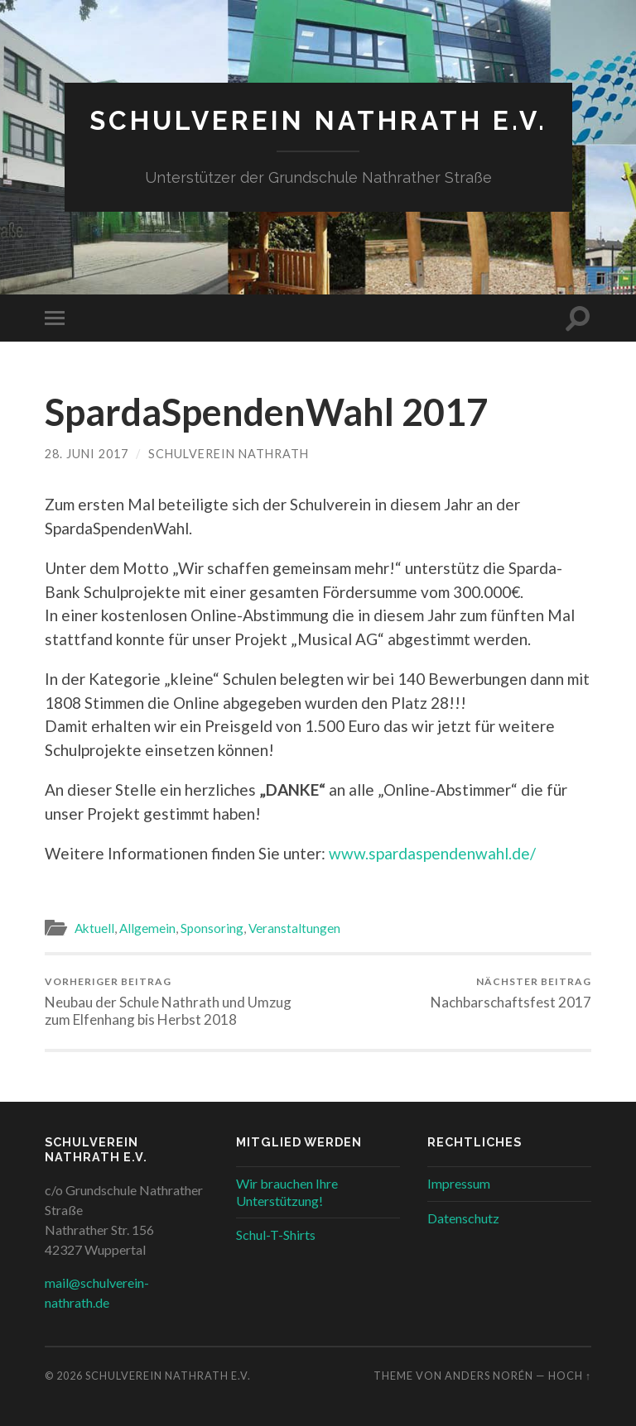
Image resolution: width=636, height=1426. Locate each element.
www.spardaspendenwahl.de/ (432, 853)
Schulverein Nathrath (228, 454)
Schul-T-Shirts (276, 1234)
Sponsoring (212, 928)
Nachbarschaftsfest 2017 (511, 993)
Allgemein (147, 928)
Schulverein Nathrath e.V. (318, 120)
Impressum (458, 1183)
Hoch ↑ (569, 1375)
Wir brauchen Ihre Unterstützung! (287, 1191)
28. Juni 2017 (86, 454)
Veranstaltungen (294, 928)
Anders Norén (489, 1375)
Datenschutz (463, 1218)
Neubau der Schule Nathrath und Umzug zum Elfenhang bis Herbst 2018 (179, 1001)
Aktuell (94, 928)
